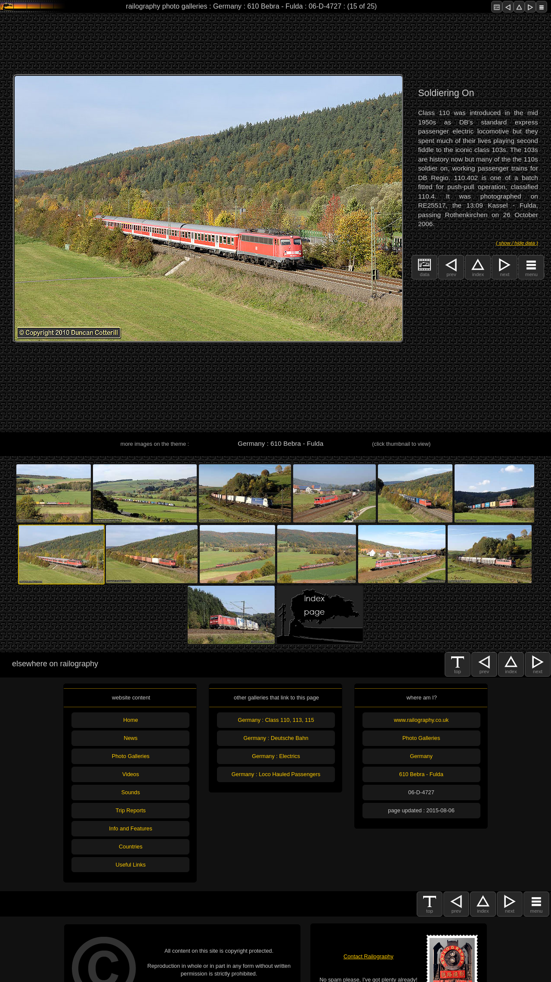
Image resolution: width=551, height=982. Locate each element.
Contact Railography (368, 956)
